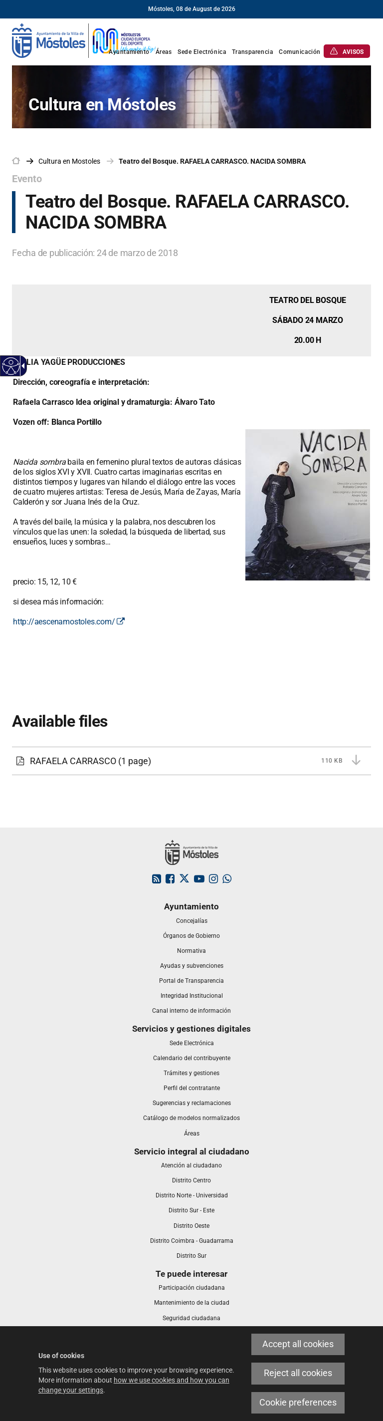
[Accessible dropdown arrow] (21, 366)
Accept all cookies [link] (298, 1344)
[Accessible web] (11, 366)
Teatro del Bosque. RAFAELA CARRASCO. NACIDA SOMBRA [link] (212, 161)
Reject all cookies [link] (298, 1373)
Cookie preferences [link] (298, 1403)
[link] (84, 40)
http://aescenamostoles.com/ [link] (69, 621)
